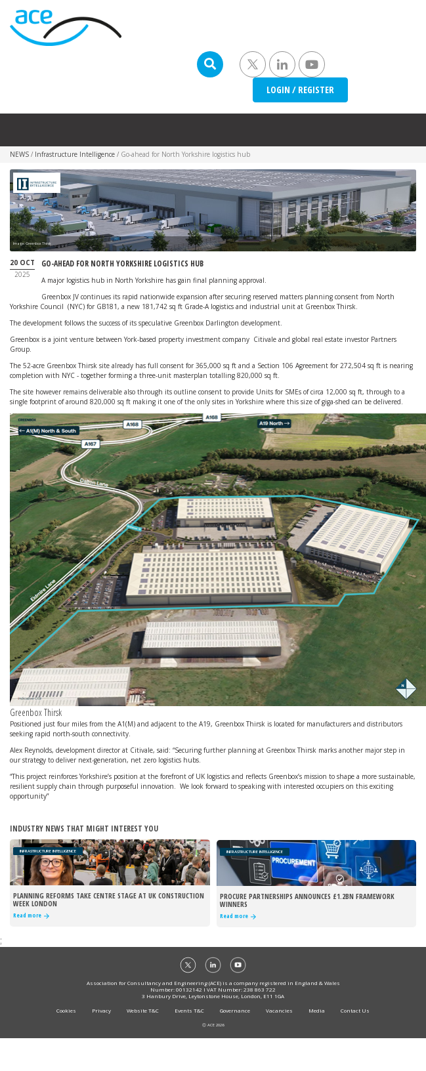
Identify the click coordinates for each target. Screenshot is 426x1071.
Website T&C (143, 1010)
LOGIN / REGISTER (300, 89)
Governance (235, 1010)
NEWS (19, 154)
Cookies (66, 1010)
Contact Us (355, 1010)
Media (317, 1010)
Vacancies (279, 1010)
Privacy (101, 1010)
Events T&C (189, 1010)
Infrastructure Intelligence (75, 154)
